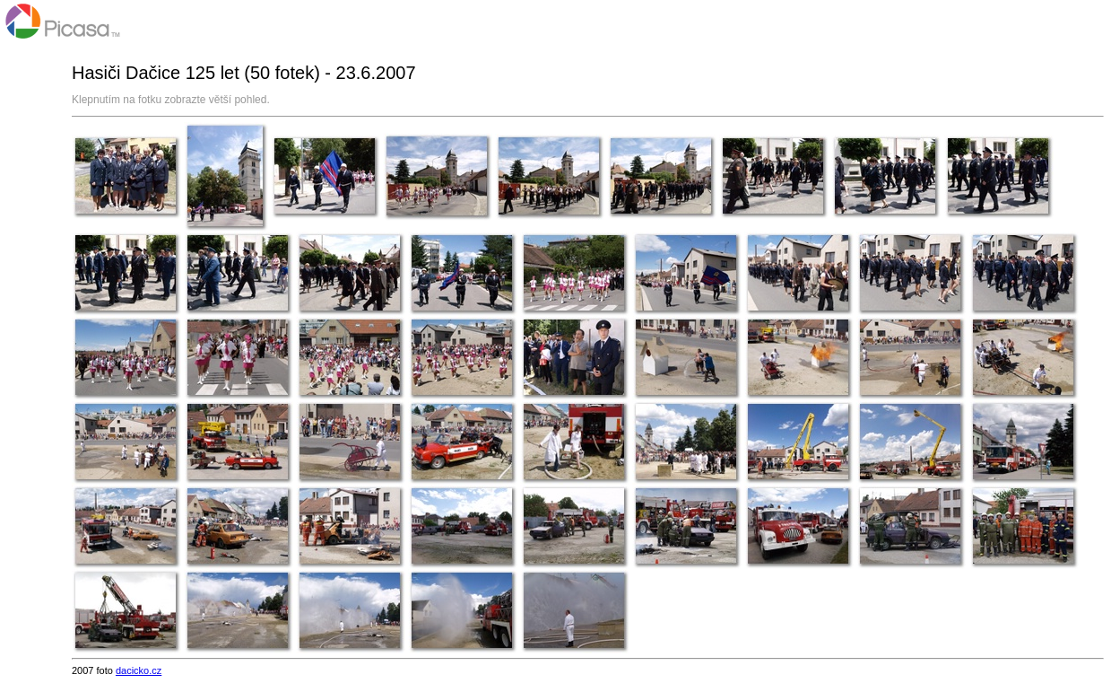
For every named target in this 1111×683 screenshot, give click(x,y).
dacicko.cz (138, 670)
